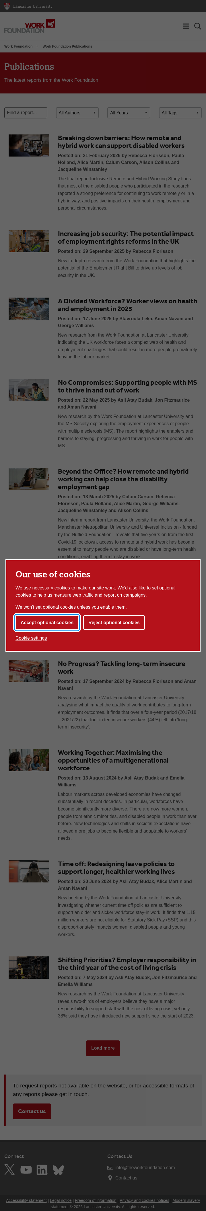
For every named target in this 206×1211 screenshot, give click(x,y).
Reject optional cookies (114, 622)
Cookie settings (31, 638)
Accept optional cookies (47, 622)
